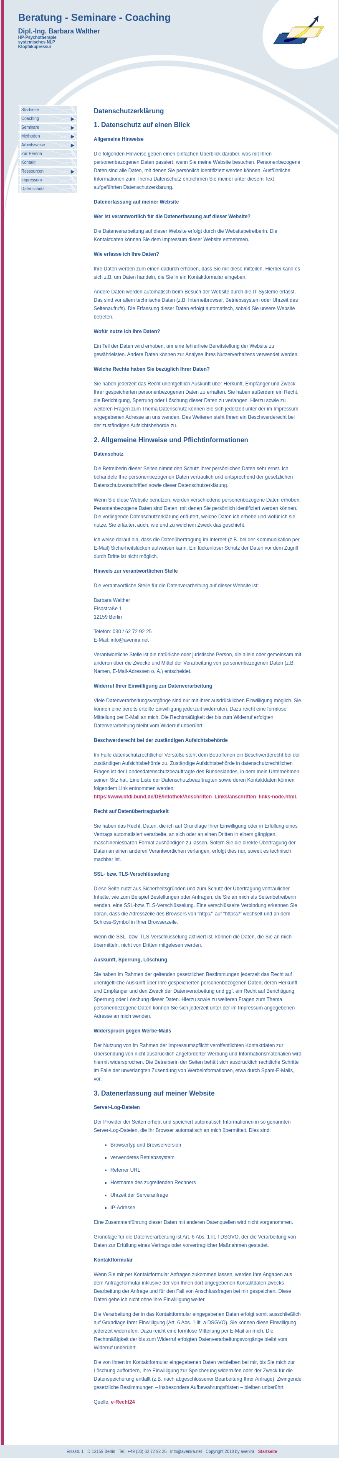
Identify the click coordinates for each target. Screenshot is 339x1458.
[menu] (47, 149)
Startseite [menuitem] (30, 109)
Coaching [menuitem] (30, 118)
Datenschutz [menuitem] (33, 188)
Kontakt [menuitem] (28, 162)
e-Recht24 (123, 1402)
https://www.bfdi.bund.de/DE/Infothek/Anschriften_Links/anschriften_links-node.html (195, 797)
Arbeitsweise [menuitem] (33, 145)
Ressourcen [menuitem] (32, 171)
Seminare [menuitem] (30, 127)
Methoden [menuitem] (30, 136)
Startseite (267, 1451)
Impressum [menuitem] (31, 180)
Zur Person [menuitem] (31, 153)
